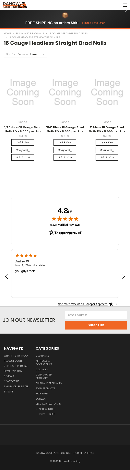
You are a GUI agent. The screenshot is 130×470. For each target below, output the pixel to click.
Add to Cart (23, 157)
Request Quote (13, 360)
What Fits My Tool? (16, 355)
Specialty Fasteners (48, 403)
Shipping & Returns (16, 366)
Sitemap (8, 391)
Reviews (9, 376)
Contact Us (11, 381)
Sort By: (11, 54)
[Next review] (123, 277)
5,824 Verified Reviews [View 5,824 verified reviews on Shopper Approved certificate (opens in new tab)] (65, 224)
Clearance (42, 355)
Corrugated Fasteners (44, 376)
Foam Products (45, 388)
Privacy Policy (13, 371)
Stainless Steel (45, 409)
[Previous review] (6, 277)
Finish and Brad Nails (49, 383)
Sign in (8, 386)
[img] (65, 218)
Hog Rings (42, 393)
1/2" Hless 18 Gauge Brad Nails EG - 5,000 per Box (22, 129)
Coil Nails (42, 369)
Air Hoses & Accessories (44, 362)
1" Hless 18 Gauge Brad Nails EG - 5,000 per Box (107, 129)
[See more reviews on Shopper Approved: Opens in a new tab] (82, 304)
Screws (41, 398)
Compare (23, 150)
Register (23, 386)
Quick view (23, 142)
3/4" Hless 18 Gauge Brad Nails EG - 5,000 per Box (65, 129)
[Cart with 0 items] (117, 4)
